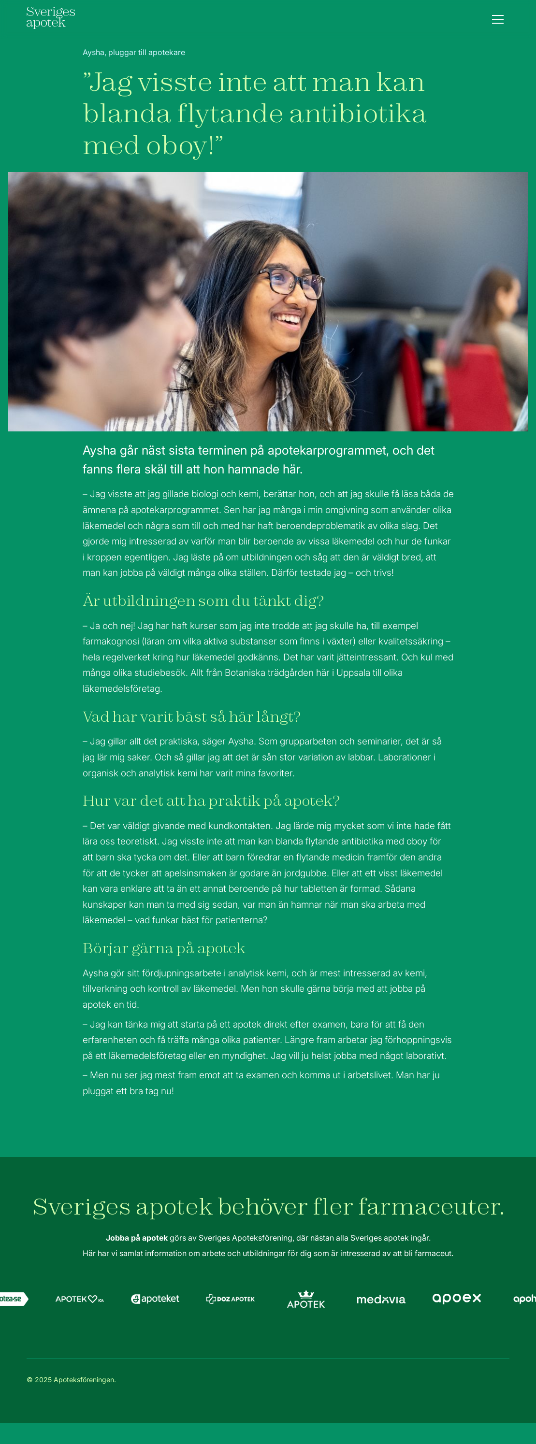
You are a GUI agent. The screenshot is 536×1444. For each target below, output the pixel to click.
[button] (497, 19)
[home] (51, 19)
